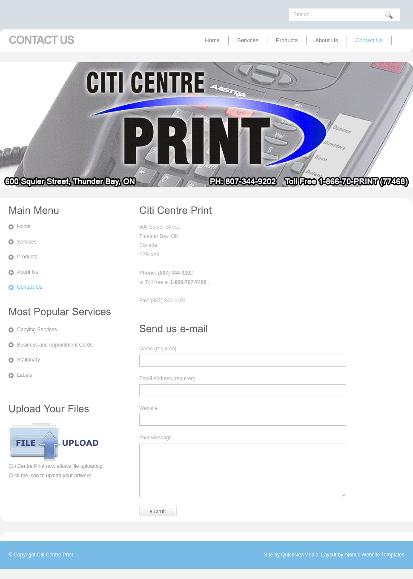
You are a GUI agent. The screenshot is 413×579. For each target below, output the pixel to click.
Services (247, 40)
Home (212, 40)
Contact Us (369, 40)
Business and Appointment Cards (54, 345)
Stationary (28, 360)
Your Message (155, 438)
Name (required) (157, 349)
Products (287, 40)
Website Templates (382, 565)
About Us (326, 40)
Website (148, 408)
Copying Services (37, 329)
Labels (24, 375)
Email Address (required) (167, 378)
